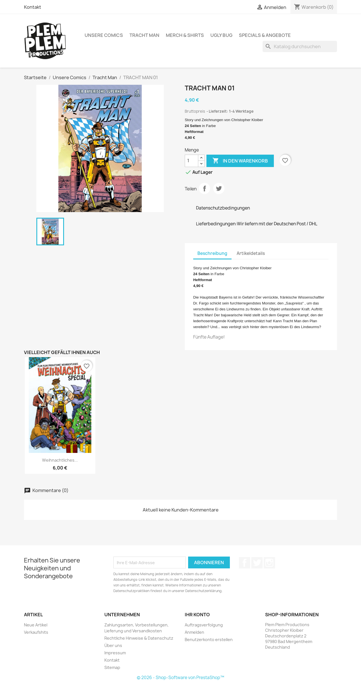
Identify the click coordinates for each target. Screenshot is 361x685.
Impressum (115, 652)
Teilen (204, 188)
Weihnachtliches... (60, 460)
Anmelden (194, 632)
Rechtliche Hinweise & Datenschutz (138, 638)
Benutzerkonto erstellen (209, 639)
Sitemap (112, 667)
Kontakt (32, 7)
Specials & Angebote (265, 35)
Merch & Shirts (185, 35)
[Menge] (191, 161)
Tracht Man (144, 35)
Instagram (269, 562)
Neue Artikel (35, 625)
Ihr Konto (197, 614)
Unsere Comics (104, 35)
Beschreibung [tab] (212, 253)
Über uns (113, 645)
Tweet (218, 188)
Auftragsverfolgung (204, 625)
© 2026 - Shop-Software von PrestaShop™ (180, 677)
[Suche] (300, 46)
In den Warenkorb (240, 160)
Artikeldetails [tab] (251, 253)
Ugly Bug (221, 35)
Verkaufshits (36, 632)
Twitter (257, 562)
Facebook (244, 562)
